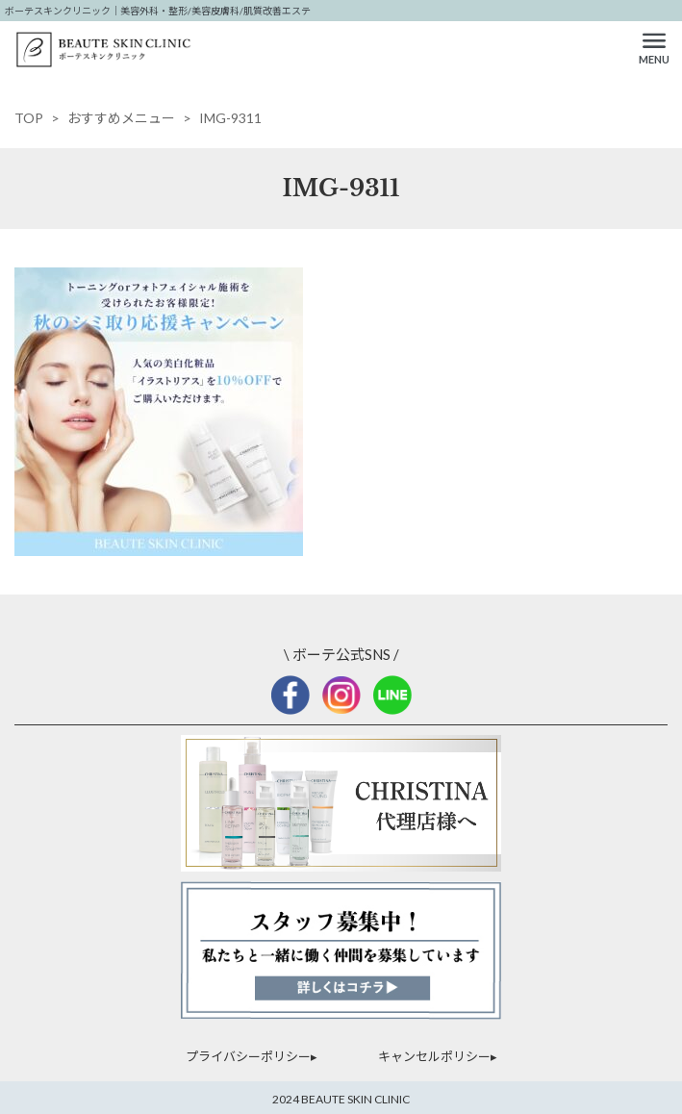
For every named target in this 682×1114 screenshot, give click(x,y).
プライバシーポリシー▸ (251, 1056)
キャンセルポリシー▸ (437, 1056)
